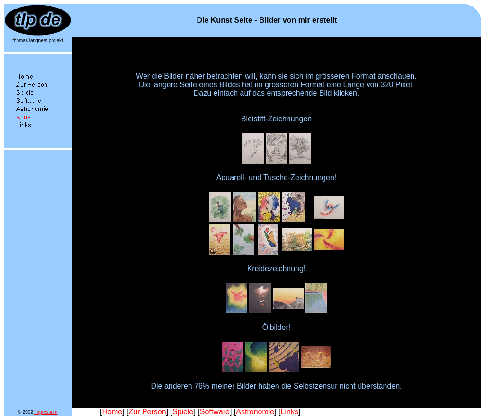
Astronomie (255, 412)
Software (215, 412)
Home (112, 412)
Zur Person (147, 412)
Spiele (182, 412)
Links (289, 412)
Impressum (45, 412)
